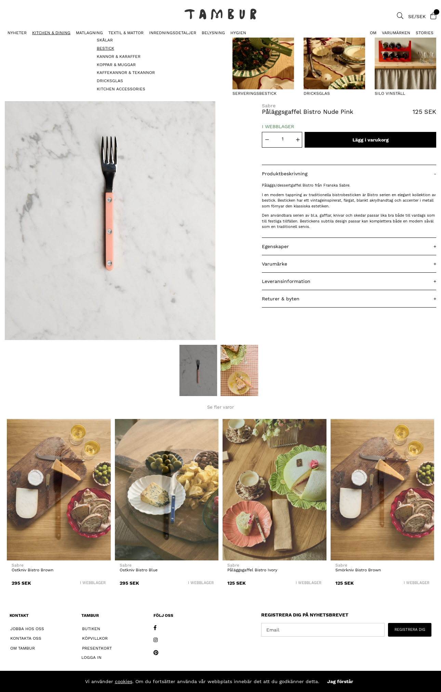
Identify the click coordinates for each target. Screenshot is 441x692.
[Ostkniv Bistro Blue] (167, 489)
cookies (123, 681)
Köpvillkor (95, 638)
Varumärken (396, 32)
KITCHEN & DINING (51, 32)
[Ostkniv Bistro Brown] (59, 489)
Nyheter (17, 32)
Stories (424, 32)
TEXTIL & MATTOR (126, 32)
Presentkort (97, 648)
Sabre (269, 105)
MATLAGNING (89, 32)
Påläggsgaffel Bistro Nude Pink (63, 42)
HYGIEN (238, 32)
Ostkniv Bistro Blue (139, 570)
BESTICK (12, 42)
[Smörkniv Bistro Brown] (383, 489)
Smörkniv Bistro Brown (358, 570)
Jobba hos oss (27, 628)
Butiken (91, 628)
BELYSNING (213, 32)
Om (373, 32)
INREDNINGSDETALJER (172, 32)
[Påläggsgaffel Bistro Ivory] (274, 489)
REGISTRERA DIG (410, 629)
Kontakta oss (25, 638)
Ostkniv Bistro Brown (32, 570)
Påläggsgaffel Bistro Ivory (252, 570)
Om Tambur (22, 648)
